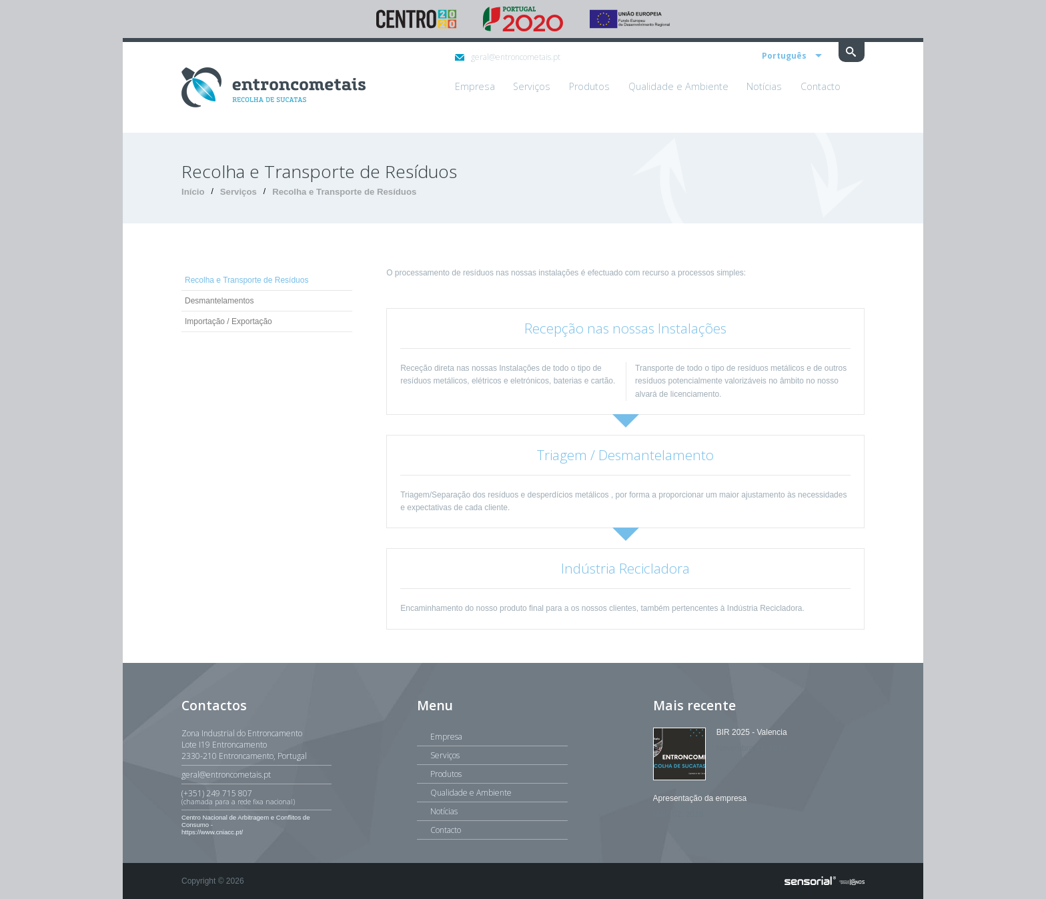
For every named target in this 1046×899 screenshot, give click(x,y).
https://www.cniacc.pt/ (212, 832)
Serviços (238, 192)
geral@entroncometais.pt (507, 57)
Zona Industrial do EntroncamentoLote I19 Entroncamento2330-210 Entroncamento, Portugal (244, 745)
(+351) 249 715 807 (256, 797)
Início (192, 192)
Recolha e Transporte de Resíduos (344, 192)
